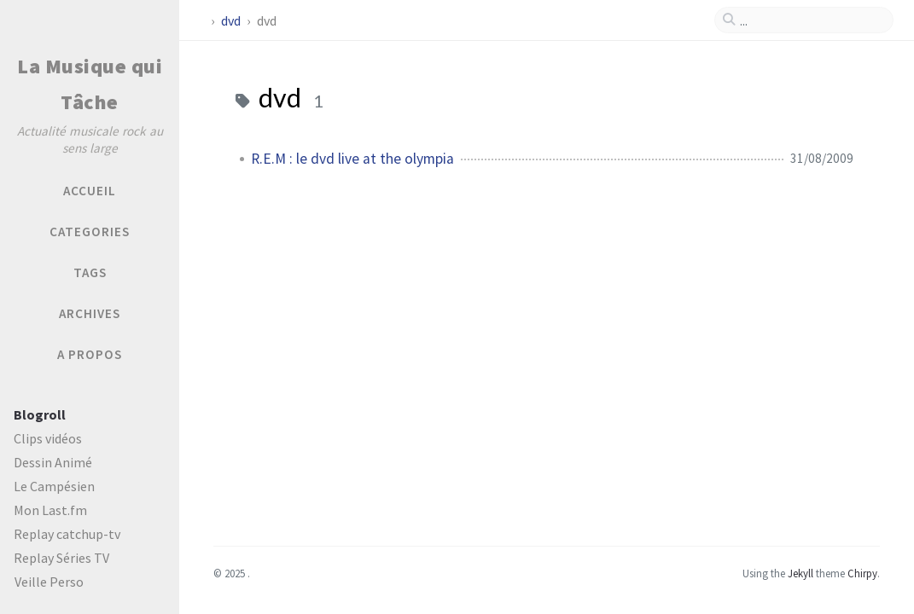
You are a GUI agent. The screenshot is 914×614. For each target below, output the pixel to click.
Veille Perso (49, 581)
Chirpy (862, 573)
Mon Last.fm (50, 509)
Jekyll (800, 573)
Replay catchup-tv (67, 533)
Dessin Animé (53, 462)
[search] (811, 20)
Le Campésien (54, 486)
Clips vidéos (48, 438)
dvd (232, 20)
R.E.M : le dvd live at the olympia (352, 158)
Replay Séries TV (61, 557)
